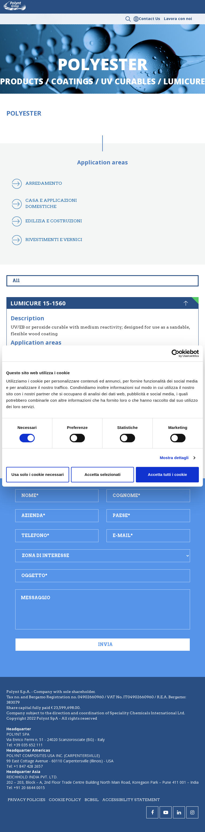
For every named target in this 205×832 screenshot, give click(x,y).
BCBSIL (92, 800)
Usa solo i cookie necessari (37, 474)
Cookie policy (65, 800)
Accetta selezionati (102, 474)
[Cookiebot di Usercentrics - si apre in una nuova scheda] (175, 353)
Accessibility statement (131, 800)
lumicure (184, 81)
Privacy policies (26, 800)
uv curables (128, 81)
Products (21, 81)
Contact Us (149, 18)
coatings (72, 81)
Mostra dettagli (174, 457)
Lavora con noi (178, 18)
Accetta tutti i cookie (167, 474)
